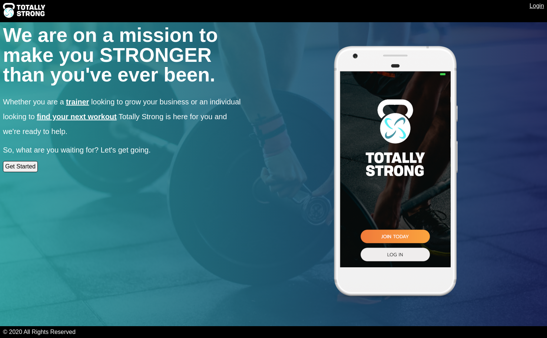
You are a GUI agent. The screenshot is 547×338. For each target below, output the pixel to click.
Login (537, 6)
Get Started (20, 166)
